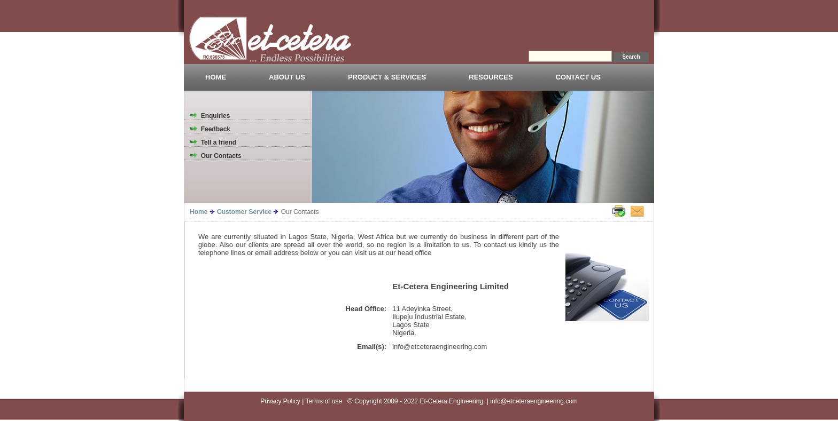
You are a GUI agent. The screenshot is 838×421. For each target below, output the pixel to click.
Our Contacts (221, 156)
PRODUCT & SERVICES (387, 77)
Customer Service (244, 212)
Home (198, 212)
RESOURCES (491, 77)
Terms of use (325, 401)
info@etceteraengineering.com (534, 401)
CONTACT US (578, 77)
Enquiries (215, 116)
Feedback (215, 129)
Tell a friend (218, 142)
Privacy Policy (280, 401)
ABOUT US (287, 77)
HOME (215, 77)
